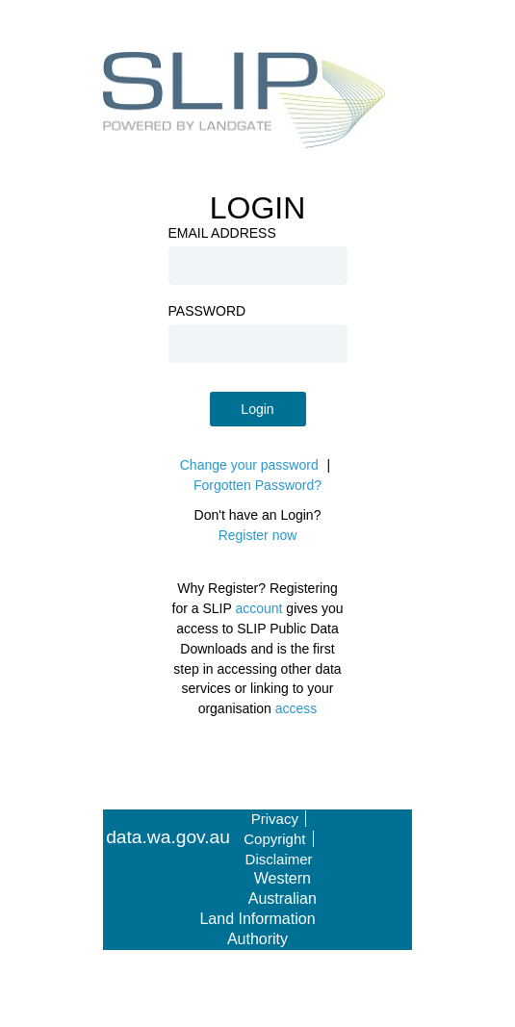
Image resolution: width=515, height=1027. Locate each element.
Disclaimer (279, 859)
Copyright (274, 839)
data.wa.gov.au (168, 837)
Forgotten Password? (257, 485)
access (296, 708)
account (258, 608)
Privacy (274, 818)
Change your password (249, 465)
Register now (258, 535)
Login (257, 409)
